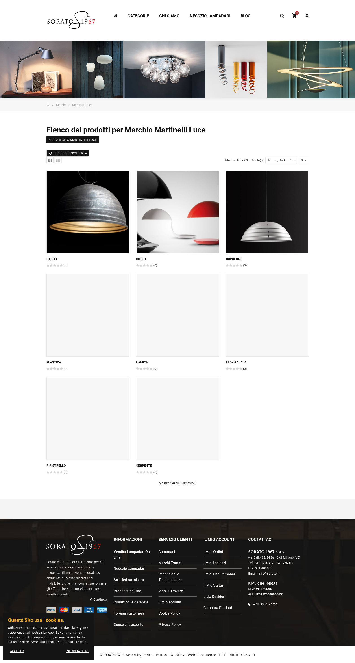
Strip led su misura (129, 580)
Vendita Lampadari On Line (132, 554)
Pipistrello (56, 465)
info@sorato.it (268, 573)
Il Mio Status (213, 585)
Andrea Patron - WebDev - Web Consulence (179, 655)
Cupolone (234, 259)
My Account (307, 15)
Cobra (141, 259)
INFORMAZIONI (77, 651)
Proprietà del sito (127, 591)
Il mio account (170, 602)
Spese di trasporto (128, 624)
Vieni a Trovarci (171, 591)
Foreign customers (129, 613)
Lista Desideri (214, 596)
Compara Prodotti (217, 608)
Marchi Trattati (170, 563)
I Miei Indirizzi (214, 563)
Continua (98, 599)
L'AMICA (142, 362)
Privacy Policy (170, 624)
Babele (52, 259)
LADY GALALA (236, 362)
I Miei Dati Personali (219, 574)
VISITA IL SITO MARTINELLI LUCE (73, 140)
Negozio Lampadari (129, 568)
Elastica (53, 362)
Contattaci (167, 552)
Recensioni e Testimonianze (170, 577)
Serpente (144, 465)
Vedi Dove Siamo (262, 604)
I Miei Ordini (213, 552)
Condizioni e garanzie (131, 602)
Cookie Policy (169, 613)
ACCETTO (17, 651)
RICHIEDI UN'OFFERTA (68, 153)
